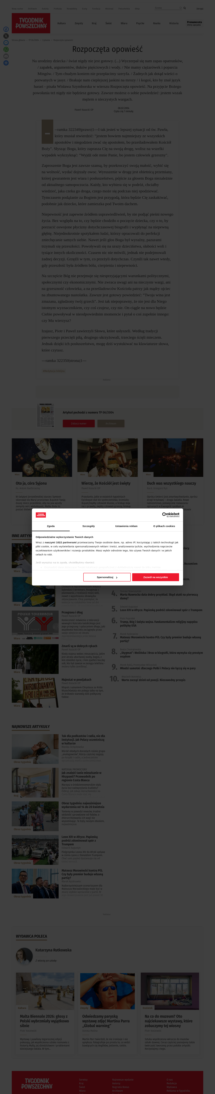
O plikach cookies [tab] (164, 526)
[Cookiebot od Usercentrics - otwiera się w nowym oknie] (164, 514)
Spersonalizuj (107, 577)
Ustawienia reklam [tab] (126, 526)
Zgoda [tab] (51, 526)
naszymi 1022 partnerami (61, 542)
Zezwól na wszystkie (155, 577)
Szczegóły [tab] (88, 526)
